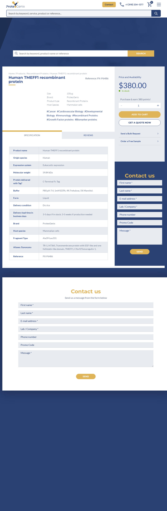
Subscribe (101, 483)
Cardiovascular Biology (70, 111)
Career (85, 435)
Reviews (88, 135)
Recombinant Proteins (38, 73)
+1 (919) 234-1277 (44, 432)
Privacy (85, 440)
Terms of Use (119, 423)
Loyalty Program (121, 438)
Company (86, 417)
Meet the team (89, 423)
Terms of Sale (120, 411)
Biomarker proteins (86, 119)
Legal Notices (120, 417)
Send (140, 251)
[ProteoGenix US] (15, 4)
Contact (109, 4)
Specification (32, 135)
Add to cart (140, 114)
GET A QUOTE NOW (139, 122)
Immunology (64, 115)
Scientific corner (90, 429)
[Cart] (149, 5)
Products (20, 73)
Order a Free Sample (140, 141)
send (86, 376)
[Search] (156, 13)
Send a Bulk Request (140, 133)
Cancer (52, 111)
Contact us (140, 175)
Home (12, 73)
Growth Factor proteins (61, 119)
